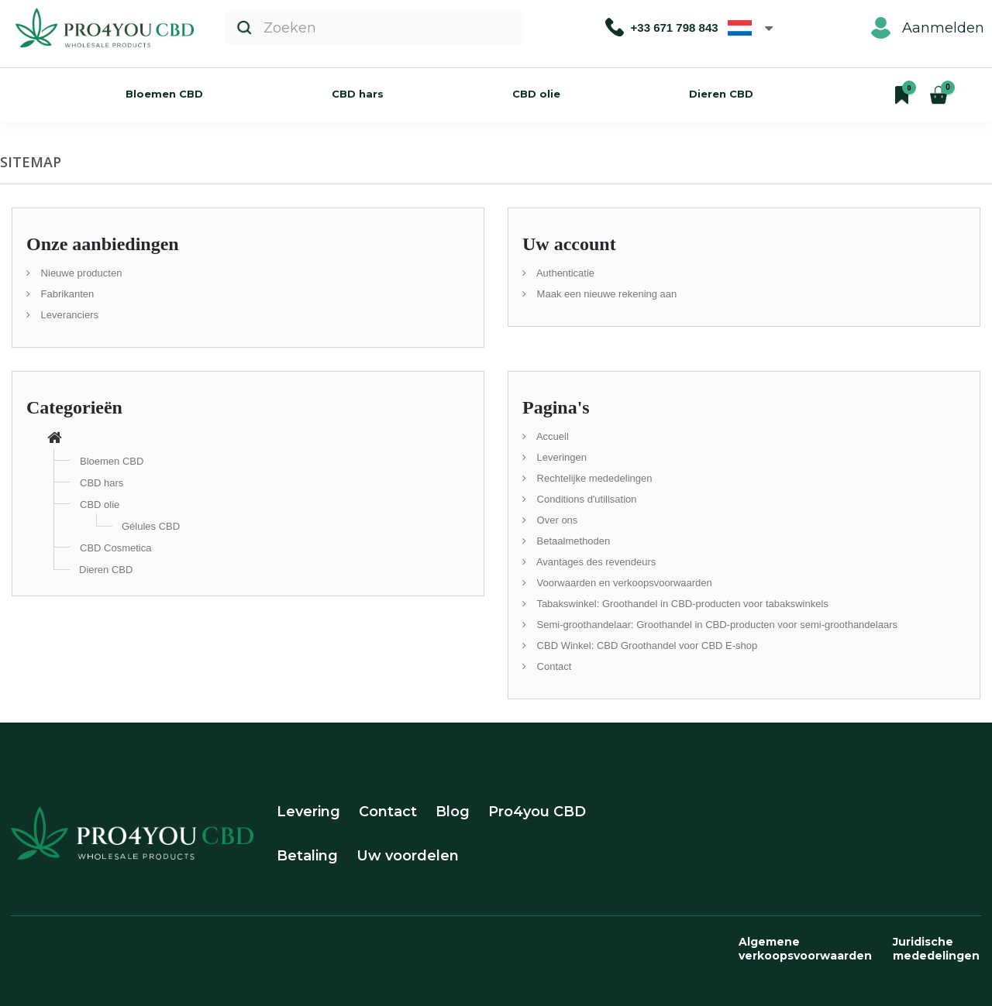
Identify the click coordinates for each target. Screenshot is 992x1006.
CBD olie (536, 94)
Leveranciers (68, 315)
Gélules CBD (151, 526)
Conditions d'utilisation (585, 499)
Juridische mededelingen (936, 949)
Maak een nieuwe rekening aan (605, 294)
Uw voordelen (407, 855)
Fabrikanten (66, 294)
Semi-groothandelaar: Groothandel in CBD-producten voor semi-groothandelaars (715, 624)
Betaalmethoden (572, 541)
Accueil (551, 436)
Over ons (555, 520)
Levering (308, 811)
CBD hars (358, 94)
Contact (552, 666)
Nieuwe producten (80, 273)
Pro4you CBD (537, 811)
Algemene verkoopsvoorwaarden (805, 949)
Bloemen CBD (164, 94)
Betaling (307, 855)
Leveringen (560, 457)
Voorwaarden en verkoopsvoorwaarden (623, 583)
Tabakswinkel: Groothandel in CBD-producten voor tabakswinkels (681, 603)
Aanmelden (927, 28)
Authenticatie (564, 273)
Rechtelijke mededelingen (593, 478)
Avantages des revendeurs (595, 562)
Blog (453, 811)
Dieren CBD (721, 94)
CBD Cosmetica (115, 548)
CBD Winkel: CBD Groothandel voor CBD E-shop (645, 645)
